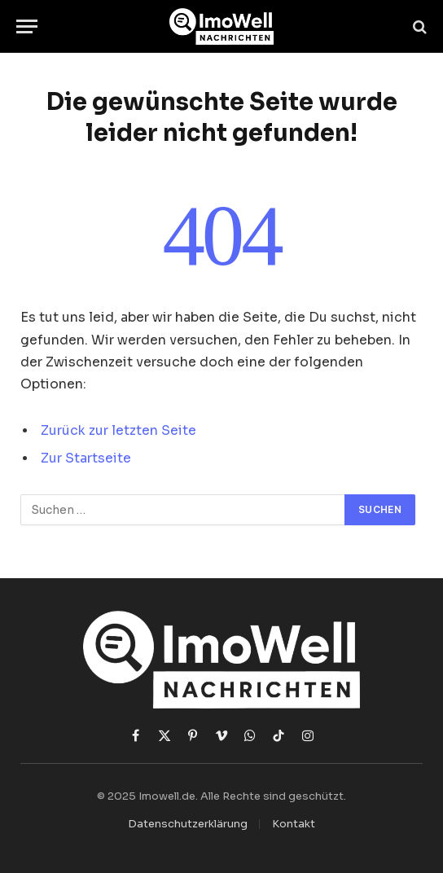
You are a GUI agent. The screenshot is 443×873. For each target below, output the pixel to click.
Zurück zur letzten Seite (118, 431)
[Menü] (26, 26)
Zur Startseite (86, 458)
